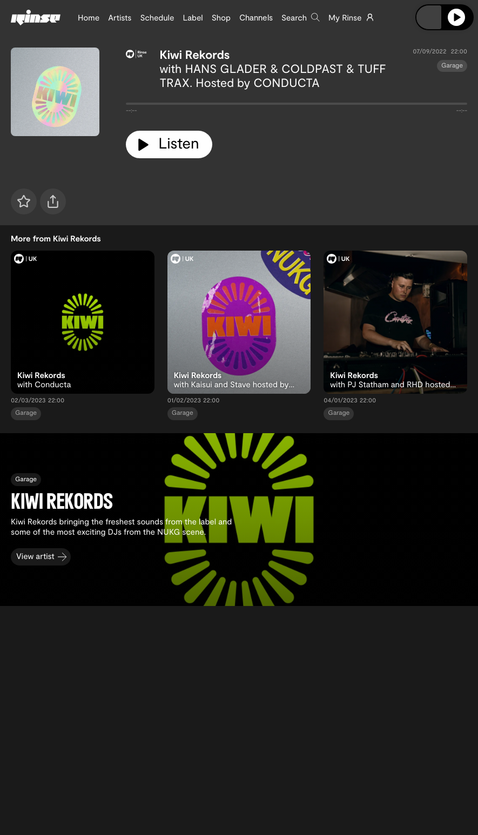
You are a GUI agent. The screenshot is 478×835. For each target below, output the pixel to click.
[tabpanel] (296, 106)
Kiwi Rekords (195, 55)
